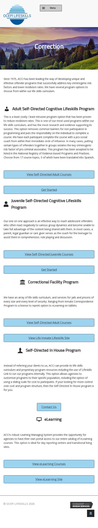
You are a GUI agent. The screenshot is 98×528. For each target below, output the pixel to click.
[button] (49, 174)
